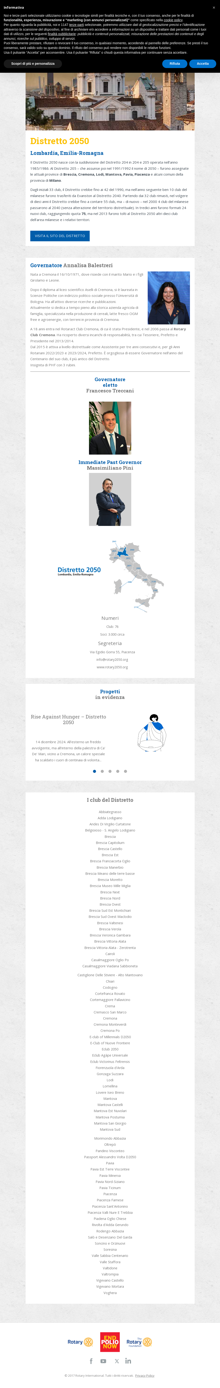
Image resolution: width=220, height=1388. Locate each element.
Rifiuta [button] (175, 63)
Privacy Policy (144, 1375)
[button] (214, 7)
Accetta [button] (203, 63)
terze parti (76, 25)
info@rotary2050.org (112, 659)
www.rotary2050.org (112, 667)
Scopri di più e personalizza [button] (32, 63)
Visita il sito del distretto (60, 236)
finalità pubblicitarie (62, 34)
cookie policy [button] (173, 20)
